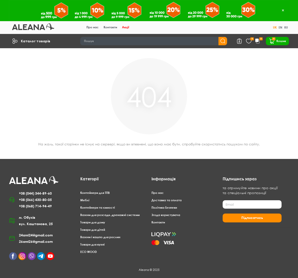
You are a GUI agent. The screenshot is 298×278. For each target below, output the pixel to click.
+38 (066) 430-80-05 (35, 200)
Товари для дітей (92, 230)
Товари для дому (92, 222)
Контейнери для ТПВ (95, 193)
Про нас (92, 27)
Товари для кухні (92, 244)
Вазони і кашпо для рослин (100, 237)
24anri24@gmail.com (36, 235)
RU (286, 27)
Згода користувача (165, 215)
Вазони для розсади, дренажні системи (110, 215)
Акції (125, 27)
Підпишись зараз (240, 178)
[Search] (153, 41)
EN (280, 27)
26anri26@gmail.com (36, 241)
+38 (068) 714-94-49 (35, 206)
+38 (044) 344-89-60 (35, 193)
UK (275, 27)
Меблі (84, 200)
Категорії (89, 178)
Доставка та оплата (166, 200)
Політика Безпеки (164, 207)
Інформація (163, 178)
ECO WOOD (88, 252)
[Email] (252, 204)
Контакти (110, 27)
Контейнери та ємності (97, 207)
